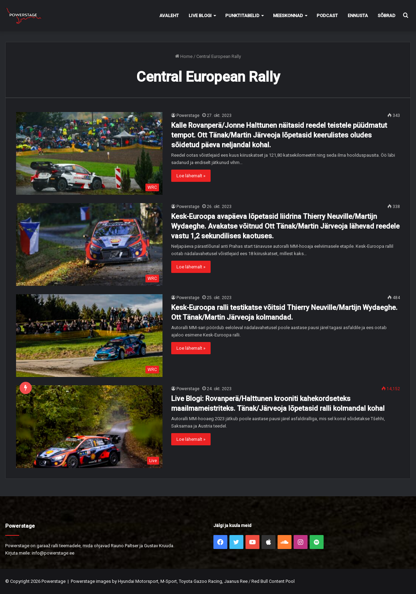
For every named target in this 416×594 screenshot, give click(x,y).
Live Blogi (200, 15)
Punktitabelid (242, 15)
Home (183, 56)
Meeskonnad (288, 15)
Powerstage (187, 115)
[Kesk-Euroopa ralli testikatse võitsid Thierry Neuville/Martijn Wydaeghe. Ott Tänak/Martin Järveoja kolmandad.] (89, 335)
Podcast (327, 15)
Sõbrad (386, 15)
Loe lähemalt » (190, 175)
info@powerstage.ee (53, 553)
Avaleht (169, 15)
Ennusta (358, 15)
